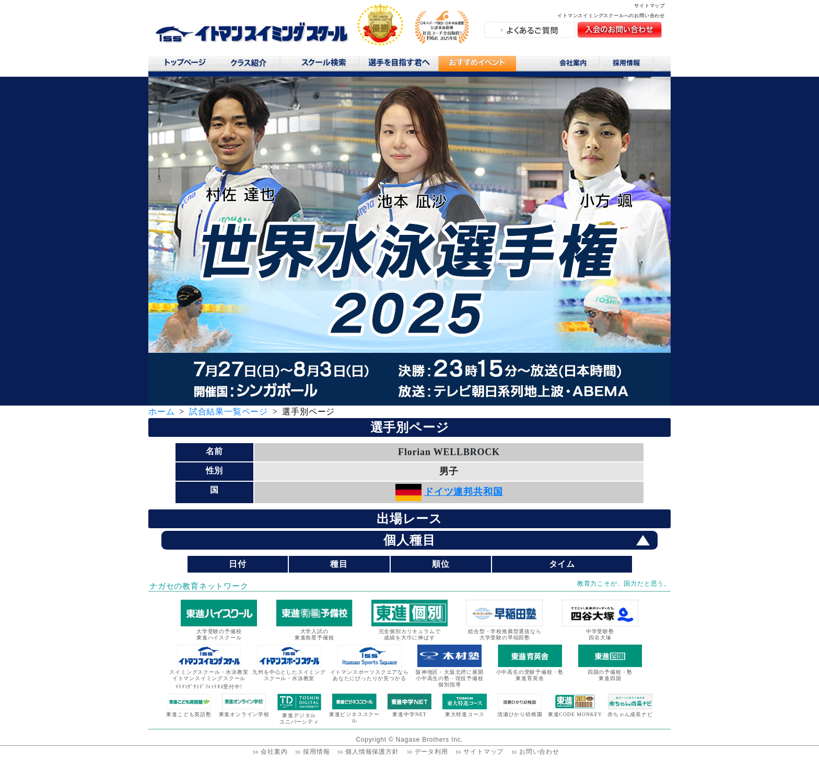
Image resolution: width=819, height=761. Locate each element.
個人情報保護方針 (372, 751)
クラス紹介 (252, 66)
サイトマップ (649, 5)
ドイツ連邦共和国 (463, 491)
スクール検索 (325, 65)
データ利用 (431, 751)
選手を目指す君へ (398, 65)
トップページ (184, 65)
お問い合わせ (539, 751)
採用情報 (630, 65)
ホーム (161, 411)
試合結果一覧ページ (228, 411)
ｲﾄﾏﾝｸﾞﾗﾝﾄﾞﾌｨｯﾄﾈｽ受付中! (209, 686)
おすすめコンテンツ (477, 66)
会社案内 (574, 65)
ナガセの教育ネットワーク (199, 586)
